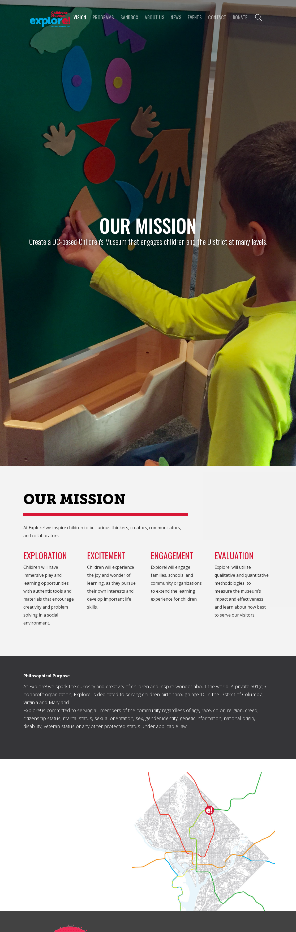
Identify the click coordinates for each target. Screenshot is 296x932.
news (176, 17)
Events (195, 17)
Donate (240, 17)
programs (103, 17)
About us (154, 17)
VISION (80, 17)
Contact (217, 17)
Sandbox (130, 17)
